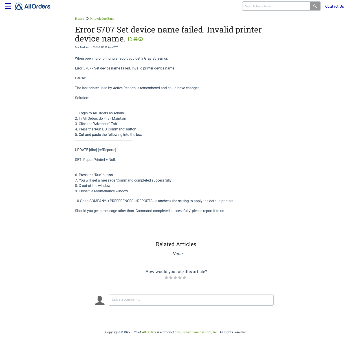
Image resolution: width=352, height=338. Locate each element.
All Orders (149, 332)
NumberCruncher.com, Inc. (198, 332)
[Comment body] (191, 300)
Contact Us (334, 6)
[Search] (315, 6)
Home (79, 18)
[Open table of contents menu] (9, 5)
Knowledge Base (102, 18)
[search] (276, 6)
